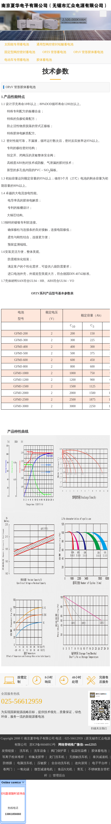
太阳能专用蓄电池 (16, 44)
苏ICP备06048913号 (42, 744)
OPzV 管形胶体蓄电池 (88, 52)
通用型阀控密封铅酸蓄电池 (54, 44)
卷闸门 (7, 769)
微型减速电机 (43, 769)
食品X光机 (65, 769)
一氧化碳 (23, 769)
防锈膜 (7, 763)
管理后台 (59, 775)
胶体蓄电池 (44, 59)
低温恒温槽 (79, 750)
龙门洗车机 (56, 757)
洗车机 (24, 750)
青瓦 (80, 769)
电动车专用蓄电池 (16, 59)
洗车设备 (40, 750)
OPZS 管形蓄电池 (54, 52)
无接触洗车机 (78, 757)
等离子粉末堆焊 (13, 757)
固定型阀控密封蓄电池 (19, 52)
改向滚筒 (81, 763)
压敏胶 (42, 763)
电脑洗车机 (25, 763)
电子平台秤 (99, 763)
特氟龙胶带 (36, 757)
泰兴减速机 (100, 757)
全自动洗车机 (60, 763)
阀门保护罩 (58, 750)
